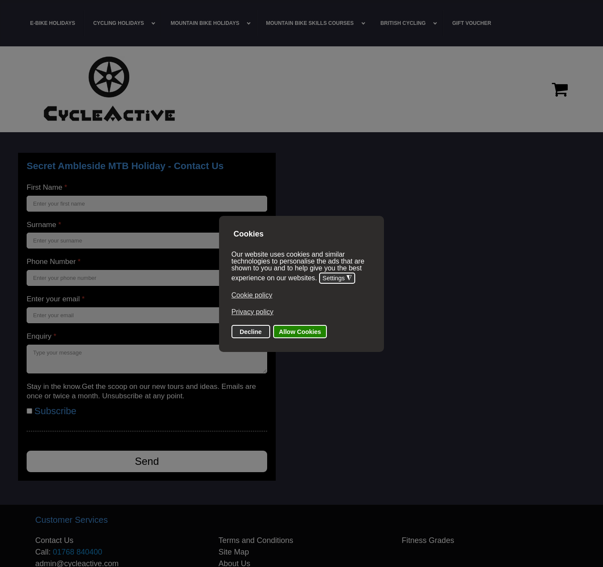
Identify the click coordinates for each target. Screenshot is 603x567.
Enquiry (41, 336)
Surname (44, 225)
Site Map (234, 552)
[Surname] (147, 241)
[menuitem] (52, 23)
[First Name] (147, 204)
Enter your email (56, 299)
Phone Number (54, 262)
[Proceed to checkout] (560, 89)
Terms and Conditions (256, 540)
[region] (301, 89)
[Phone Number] (147, 278)
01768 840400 (77, 552)
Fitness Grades (428, 540)
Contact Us (54, 540)
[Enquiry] (147, 359)
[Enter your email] (147, 315)
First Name (47, 187)
